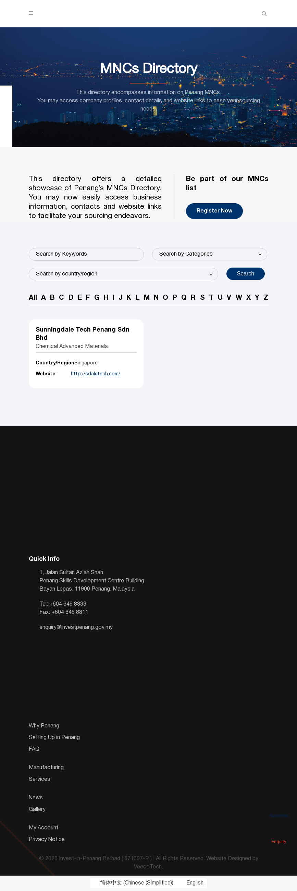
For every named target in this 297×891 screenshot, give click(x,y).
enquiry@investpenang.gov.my (76, 627)
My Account (43, 828)
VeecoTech (148, 867)
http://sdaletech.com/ (95, 374)
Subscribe (278, 806)
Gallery (37, 809)
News (36, 798)
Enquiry (278, 832)
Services (39, 779)
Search (246, 273)
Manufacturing (46, 767)
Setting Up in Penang (54, 737)
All (33, 298)
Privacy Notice (47, 839)
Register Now (214, 211)
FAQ (34, 749)
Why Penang (44, 726)
